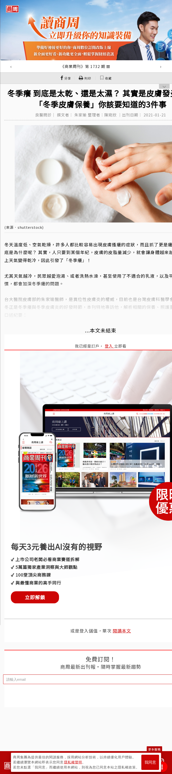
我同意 (150, 762)
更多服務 (154, 749)
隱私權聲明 (73, 762)
